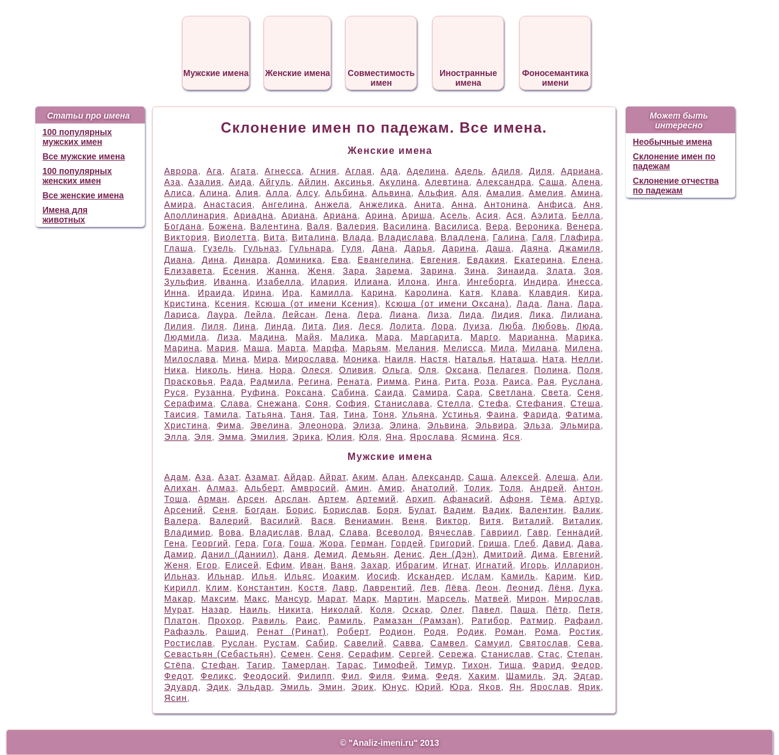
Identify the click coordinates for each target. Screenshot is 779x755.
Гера (245, 543)
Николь (212, 370)
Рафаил (582, 620)
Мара (388, 337)
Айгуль (275, 182)
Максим (218, 599)
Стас (549, 654)
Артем (332, 499)
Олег (451, 609)
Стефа (493, 403)
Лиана (404, 314)
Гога (272, 543)
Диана (178, 260)
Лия (342, 326)
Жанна (282, 271)
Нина (249, 370)
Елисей (242, 565)
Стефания (539, 403)
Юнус (394, 687)
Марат (331, 599)
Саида (389, 392)
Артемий (376, 499)
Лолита (406, 326)
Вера (497, 226)
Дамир (179, 554)
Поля (589, 370)
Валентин (541, 510)
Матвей (492, 599)
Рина (426, 381)
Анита (427, 204)
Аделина (426, 171)
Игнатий (494, 565)
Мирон (532, 599)
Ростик (585, 631)
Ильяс (298, 576)
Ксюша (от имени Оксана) (447, 303)
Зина (475, 271)
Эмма (231, 437)
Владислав (275, 532)
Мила (503, 348)
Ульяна (418, 414)
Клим (217, 588)
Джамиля (580, 248)
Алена (586, 182)
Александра (504, 182)
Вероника (537, 226)
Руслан (238, 643)
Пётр (557, 609)
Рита (456, 381)
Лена (336, 314)
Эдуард (181, 687)
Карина (377, 292)
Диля (540, 171)
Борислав (345, 510)
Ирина (257, 292)
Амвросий (314, 488)
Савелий (364, 643)
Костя (311, 588)
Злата (560, 271)
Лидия (505, 314)
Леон (486, 588)
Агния (323, 171)
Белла (586, 215)
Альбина (345, 193)
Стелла (454, 403)
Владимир (187, 532)
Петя (589, 609)
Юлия (339, 437)
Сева (589, 643)
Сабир (320, 643)
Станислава (402, 403)
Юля (369, 437)
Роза (485, 381)
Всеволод (398, 532)
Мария (222, 348)
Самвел (448, 643)
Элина (404, 425)
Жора (331, 543)
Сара (468, 392)
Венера (584, 226)
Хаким (482, 676)
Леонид (523, 588)
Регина (314, 381)
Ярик (589, 687)
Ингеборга (490, 282)
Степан (584, 654)
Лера (368, 314)
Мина (235, 359)
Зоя (592, 271)
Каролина (427, 292)
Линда (279, 326)
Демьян (369, 554)
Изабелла (279, 282)
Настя (434, 359)
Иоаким (340, 576)
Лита (313, 326)
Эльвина (447, 425)
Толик (477, 488)
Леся (369, 326)
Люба (511, 326)
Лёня (559, 588)
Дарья (419, 248)
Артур (587, 499)
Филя (381, 676)
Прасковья (189, 381)
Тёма (552, 499)
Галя (543, 237)
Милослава (190, 359)
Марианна (532, 337)
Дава (589, 543)
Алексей (519, 477)
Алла (278, 193)
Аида (240, 182)
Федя (447, 676)
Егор (207, 565)
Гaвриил (500, 532)
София (351, 403)
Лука (590, 588)
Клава (505, 292)
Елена (586, 260)
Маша (256, 348)
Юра (460, 687)
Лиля (213, 326)
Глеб (525, 543)
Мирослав (577, 599)
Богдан (261, 510)
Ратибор (491, 620)
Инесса (584, 282)
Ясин (175, 698)
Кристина (186, 303)
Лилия (178, 326)
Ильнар (225, 576)
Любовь (549, 326)
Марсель (447, 599)
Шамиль (524, 676)
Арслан (291, 499)
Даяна (535, 248)
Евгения (439, 260)
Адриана (581, 171)
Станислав (506, 654)
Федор (586, 665)
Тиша (510, 665)
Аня (592, 204)
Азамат (261, 477)
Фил (350, 676)
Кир (592, 576)
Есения (239, 271)
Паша (523, 609)
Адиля (506, 171)
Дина (213, 260)
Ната (553, 359)
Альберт (263, 488)
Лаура (221, 314)
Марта (291, 348)
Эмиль (295, 687)
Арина (379, 215)
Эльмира (580, 425)
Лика (540, 314)
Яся (511, 437)
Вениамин (367, 521)
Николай (341, 609)
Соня (317, 403)
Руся (175, 392)
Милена (583, 348)
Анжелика (381, 204)
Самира (431, 392)
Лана (558, 303)
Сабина (349, 392)
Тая (328, 414)
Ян (515, 687)
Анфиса (556, 204)
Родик (470, 631)
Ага (214, 171)
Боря (388, 510)
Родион (396, 631)
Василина (405, 226)
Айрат (333, 477)
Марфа (329, 348)
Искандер (429, 576)
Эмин (330, 687)
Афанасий (466, 499)
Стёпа (178, 665)
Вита (274, 237)
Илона (412, 282)
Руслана (581, 381)
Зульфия (184, 282)
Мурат (178, 609)
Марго (484, 337)
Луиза (477, 326)
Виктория (186, 237)
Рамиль (346, 620)
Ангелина (283, 204)
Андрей (547, 488)
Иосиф (382, 576)
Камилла (330, 292)
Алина (214, 193)
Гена (175, 543)
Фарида (541, 414)
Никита (295, 609)
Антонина (506, 204)
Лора (443, 326)
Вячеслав (450, 532)
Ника (175, 370)
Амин (357, 488)
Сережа (456, 654)
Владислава (406, 237)
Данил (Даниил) (238, 554)
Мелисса (464, 348)
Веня (413, 521)
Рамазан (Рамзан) (417, 620)
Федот (178, 676)
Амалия (504, 193)
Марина (182, 348)
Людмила (185, 337)
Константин (263, 588)
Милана (540, 348)
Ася (514, 215)
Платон (181, 620)
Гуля (351, 248)
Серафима (189, 403)
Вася (322, 521)
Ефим (280, 565)
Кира (589, 292)
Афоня (515, 499)
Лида (470, 314)
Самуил (493, 643)
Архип (420, 499)
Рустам (280, 643)
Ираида (215, 292)
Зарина (437, 271)
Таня (301, 414)
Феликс (217, 676)
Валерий (229, 521)
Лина (244, 326)
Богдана (183, 226)
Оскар (416, 609)
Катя (470, 292)
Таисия (180, 414)
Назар (215, 609)
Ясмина (479, 437)
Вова (230, 532)
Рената (353, 381)
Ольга (396, 370)
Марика (583, 337)
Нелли (586, 359)
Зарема (393, 271)
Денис (408, 554)
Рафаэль (184, 631)
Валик (587, 510)
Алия (247, 193)
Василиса (457, 226)
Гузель (218, 248)
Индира (540, 282)
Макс (255, 599)
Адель (469, 171)
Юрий (429, 687)
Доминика (300, 260)
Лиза (438, 314)
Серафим (370, 654)
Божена (226, 226)
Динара (251, 260)
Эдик (217, 687)
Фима (229, 425)
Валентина (275, 226)
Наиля (399, 359)
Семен (296, 654)
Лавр (343, 588)
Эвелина (270, 425)
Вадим (458, 510)
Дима (543, 554)
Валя (318, 226)
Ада (389, 171)
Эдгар (587, 676)
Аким (364, 477)
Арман (213, 499)
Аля (470, 193)
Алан (393, 477)
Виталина (314, 237)
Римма (392, 381)
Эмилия (268, 437)
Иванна (231, 282)
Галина (509, 237)
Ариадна (254, 215)
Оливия (356, 370)
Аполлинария (195, 215)
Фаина (500, 414)
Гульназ (261, 248)
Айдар (298, 477)
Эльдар (254, 687)
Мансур (292, 599)
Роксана (304, 392)
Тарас (350, 665)
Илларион (577, 565)
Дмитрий (504, 554)
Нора (281, 370)
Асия (487, 215)
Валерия (356, 226)
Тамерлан (304, 665)
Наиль (254, 609)
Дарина (459, 248)
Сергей (415, 654)
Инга (447, 282)
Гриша (493, 543)
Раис (307, 620)
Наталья (474, 359)
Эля (203, 437)
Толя (510, 488)
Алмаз (221, 488)
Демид (329, 554)
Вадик (497, 510)
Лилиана (580, 314)
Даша (498, 248)
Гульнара (310, 248)
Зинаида (516, 271)
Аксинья (353, 182)
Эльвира (495, 425)
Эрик (362, 687)
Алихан (181, 488)
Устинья (461, 414)
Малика (348, 337)
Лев (428, 588)
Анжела (332, 204)
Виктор (452, 521)
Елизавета (188, 271)
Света (554, 392)
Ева (340, 260)
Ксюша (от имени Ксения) (316, 303)
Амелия (546, 193)
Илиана (371, 282)
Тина (354, 414)
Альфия (436, 193)
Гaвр (538, 532)
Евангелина (384, 260)
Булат (421, 510)
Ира (291, 292)
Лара (589, 303)
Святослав (543, 643)
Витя (490, 521)
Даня (295, 554)
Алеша (560, 477)
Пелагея (506, 370)
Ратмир (537, 620)
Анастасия (227, 204)
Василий (280, 521)
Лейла (258, 314)
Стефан (219, 665)
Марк (365, 599)
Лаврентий (387, 588)
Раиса (517, 381)
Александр (437, 477)
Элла (176, 437)
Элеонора (321, 425)
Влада (357, 237)
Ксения (231, 303)
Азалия (205, 182)
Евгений (582, 554)
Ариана (299, 215)
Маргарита (435, 337)
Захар (374, 565)
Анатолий (433, 488)
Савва (407, 643)
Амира (179, 204)
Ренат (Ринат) (291, 631)
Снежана (277, 403)
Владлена (463, 237)
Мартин (402, 599)
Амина (586, 193)
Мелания (416, 348)
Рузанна (213, 392)
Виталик (581, 521)
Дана (383, 248)
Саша (551, 182)
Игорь (533, 565)
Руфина (259, 392)
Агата (243, 171)
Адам (176, 477)
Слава (235, 403)
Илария (328, 282)
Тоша (176, 499)
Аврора (181, 171)
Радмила (270, 381)
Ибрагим (415, 565)
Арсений (183, 510)
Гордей (407, 543)
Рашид (230, 631)
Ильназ (181, 576)
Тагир (259, 665)
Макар (179, 599)
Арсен (251, 499)
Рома (547, 631)
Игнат (455, 565)
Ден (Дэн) (453, 554)
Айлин (312, 182)
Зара (354, 271)
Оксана (462, 370)
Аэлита (547, 215)
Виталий (531, 521)
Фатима (583, 414)
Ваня (342, 565)
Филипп (315, 676)
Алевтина (447, 182)
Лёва (456, 588)
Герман (368, 543)
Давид (556, 543)
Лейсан (299, 314)
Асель (455, 215)
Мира (266, 359)
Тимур (439, 665)
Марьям (370, 348)
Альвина (391, 193)
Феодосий (265, 676)
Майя (308, 337)
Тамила (221, 414)
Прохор (225, 620)
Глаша (179, 248)
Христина (186, 425)
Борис (300, 510)
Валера (181, 521)
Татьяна (264, 414)
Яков (489, 687)
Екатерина (538, 260)
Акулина (398, 182)
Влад (320, 532)
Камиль (518, 576)
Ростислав (188, 643)
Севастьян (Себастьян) (219, 654)
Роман (509, 631)
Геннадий (579, 532)
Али (592, 477)
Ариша (417, 215)
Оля (427, 370)
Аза (172, 182)
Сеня (589, 392)
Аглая (358, 171)
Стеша (585, 403)
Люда (588, 326)
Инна (176, 292)
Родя (435, 631)
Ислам (476, 576)
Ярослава (432, 437)
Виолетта (235, 237)
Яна (394, 437)
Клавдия (548, 292)
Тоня (384, 414)
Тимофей (394, 665)
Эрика (306, 437)
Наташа (518, 359)
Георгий (210, 543)
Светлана (511, 392)
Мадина (267, 337)
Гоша (301, 543)
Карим (560, 576)
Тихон (476, 665)
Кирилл (181, 588)
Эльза (537, 425)
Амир (390, 488)
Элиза (367, 425)
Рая (545, 381)
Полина (551, 370)
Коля (381, 609)
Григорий (451, 543)
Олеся (315, 370)
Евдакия (486, 260)
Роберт (353, 631)
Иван (311, 565)
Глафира (580, 237)
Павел (486, 609)
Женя (319, 271)
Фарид (547, 665)
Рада (231, 381)
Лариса (181, 314)
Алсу (307, 193)
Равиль (268, 620)
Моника (360, 359)
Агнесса (283, 171)
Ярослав (550, 687)
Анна (463, 204)
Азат (228, 477)
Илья (262, 576)
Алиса (178, 193)
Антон (587, 488)
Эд (558, 676)
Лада (528, 303)
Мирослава (311, 359)
